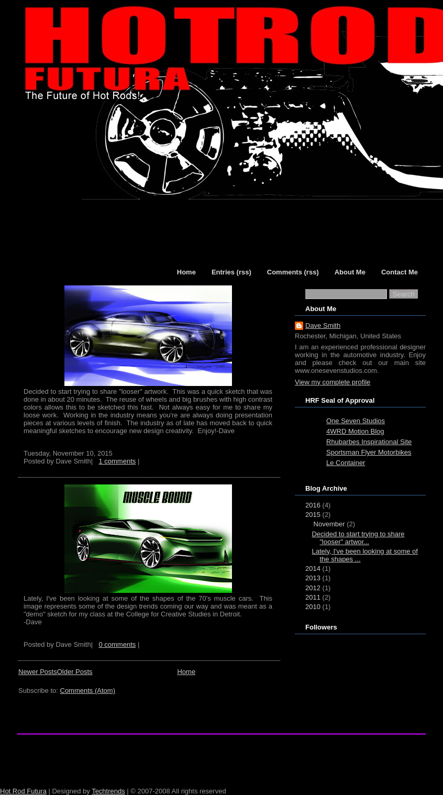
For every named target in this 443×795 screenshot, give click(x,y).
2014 (312, 568)
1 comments (117, 461)
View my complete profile (332, 382)
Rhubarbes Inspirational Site (369, 442)
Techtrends (108, 791)
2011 (312, 597)
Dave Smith (322, 325)
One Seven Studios (355, 421)
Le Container (345, 463)
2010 (312, 607)
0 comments (117, 644)
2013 (312, 578)
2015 (312, 514)
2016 (312, 505)
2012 (312, 588)
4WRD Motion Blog (355, 431)
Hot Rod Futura (23, 791)
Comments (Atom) (87, 690)
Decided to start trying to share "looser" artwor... (358, 538)
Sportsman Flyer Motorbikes (369, 452)
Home (186, 672)
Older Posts (75, 672)
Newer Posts (37, 672)
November (329, 524)
